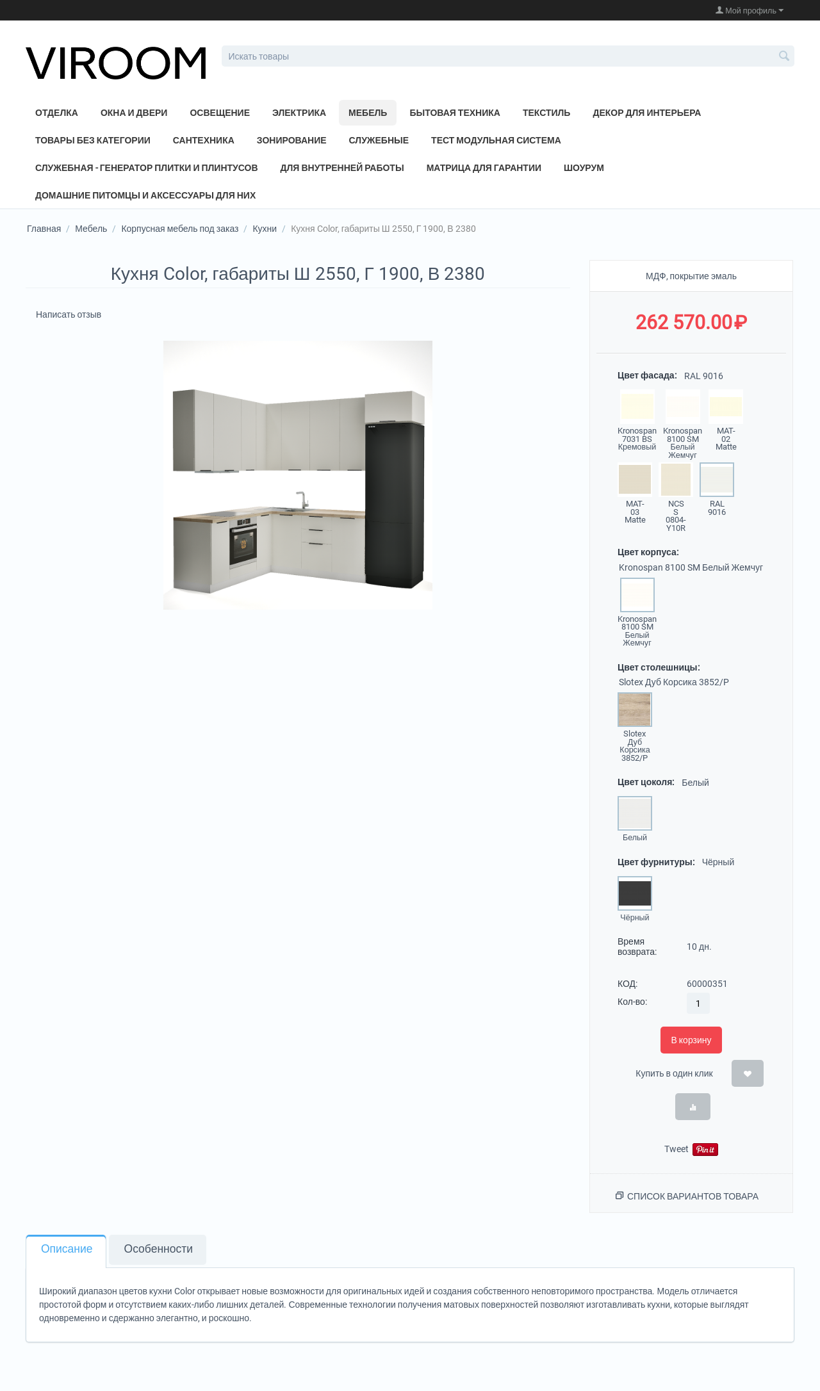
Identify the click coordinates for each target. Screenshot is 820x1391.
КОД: (627, 984)
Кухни (264, 229)
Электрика (299, 113)
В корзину (691, 1040)
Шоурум (584, 168)
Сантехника (203, 140)
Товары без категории (93, 140)
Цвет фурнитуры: (656, 862)
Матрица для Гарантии (484, 168)
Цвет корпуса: (648, 552)
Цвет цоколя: (646, 782)
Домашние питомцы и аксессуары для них (145, 195)
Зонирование (292, 140)
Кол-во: (632, 1001)
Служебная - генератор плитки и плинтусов (146, 168)
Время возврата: (637, 946)
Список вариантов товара (692, 1196)
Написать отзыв (68, 314)
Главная (44, 229)
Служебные (379, 140)
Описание (67, 1248)
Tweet (676, 1149)
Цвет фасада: (647, 375)
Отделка (56, 113)
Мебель (367, 113)
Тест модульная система (496, 140)
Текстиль (547, 113)
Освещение (220, 113)
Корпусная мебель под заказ (179, 229)
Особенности (158, 1248)
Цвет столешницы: (659, 667)
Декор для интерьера (647, 113)
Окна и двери (134, 113)
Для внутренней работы (342, 168)
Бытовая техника (454, 113)
